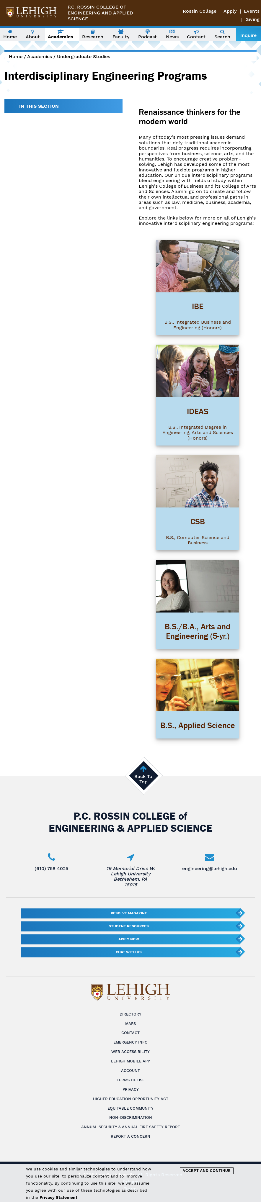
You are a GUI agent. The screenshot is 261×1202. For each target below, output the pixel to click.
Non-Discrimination (130, 1117)
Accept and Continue (206, 1171)
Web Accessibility (130, 1051)
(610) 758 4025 (51, 868)
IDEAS (197, 411)
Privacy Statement (58, 1197)
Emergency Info (130, 1042)
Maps (130, 1023)
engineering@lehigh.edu (209, 868)
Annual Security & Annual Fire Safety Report (130, 1127)
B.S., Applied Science (197, 725)
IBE (197, 306)
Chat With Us (129, 952)
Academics (39, 56)
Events (252, 11)
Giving (252, 19)
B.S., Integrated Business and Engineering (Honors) (197, 324)
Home (15, 56)
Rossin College (199, 11)
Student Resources (129, 926)
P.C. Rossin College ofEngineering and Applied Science (100, 13)
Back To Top (143, 779)
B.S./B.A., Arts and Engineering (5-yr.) (197, 631)
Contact (130, 1033)
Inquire (248, 35)
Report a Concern (130, 1136)
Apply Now (128, 939)
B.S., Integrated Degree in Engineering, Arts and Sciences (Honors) (197, 432)
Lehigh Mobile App (130, 1061)
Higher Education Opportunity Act (130, 1099)
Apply (230, 11)
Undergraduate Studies (83, 56)
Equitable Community (130, 1108)
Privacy (131, 1089)
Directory (130, 1014)
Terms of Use (131, 1080)
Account (130, 1070)
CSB (197, 521)
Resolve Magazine (129, 913)
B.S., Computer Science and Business (197, 540)
